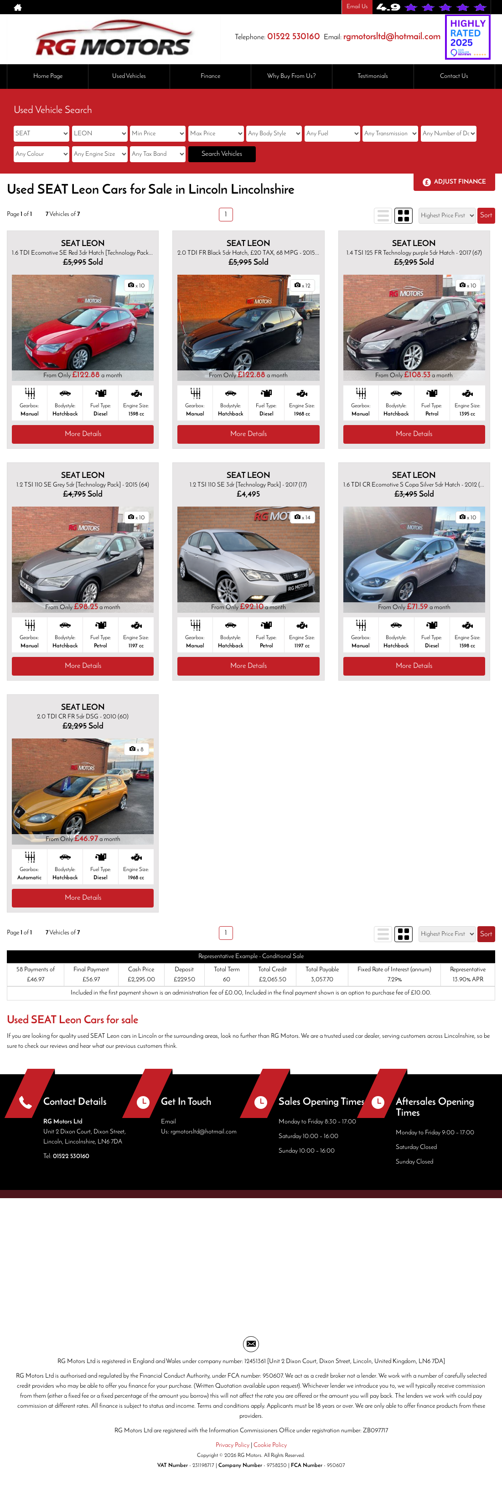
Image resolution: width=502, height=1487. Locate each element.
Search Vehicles (222, 154)
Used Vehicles (129, 76)
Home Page (47, 76)
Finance (210, 76)
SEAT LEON (83, 244)
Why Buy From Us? (291, 76)
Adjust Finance (460, 182)
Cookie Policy (270, 1445)
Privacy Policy (232, 1445)
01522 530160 (293, 36)
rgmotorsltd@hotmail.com (391, 36)
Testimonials (372, 76)
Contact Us (454, 76)
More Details (83, 434)
